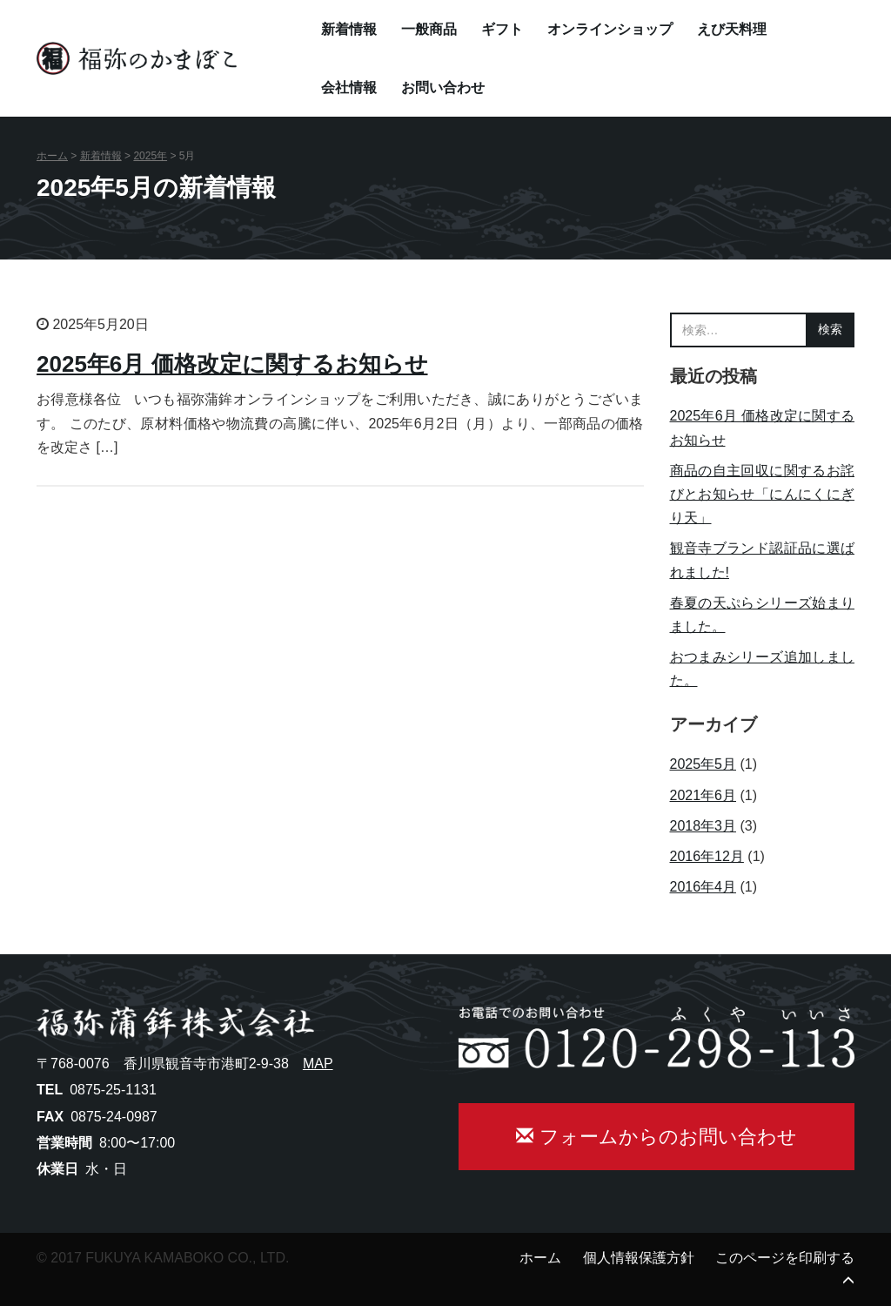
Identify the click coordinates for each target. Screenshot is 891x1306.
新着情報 (349, 29)
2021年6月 (703, 795)
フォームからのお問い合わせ (656, 1137)
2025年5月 (703, 764)
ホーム (52, 156)
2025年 (150, 156)
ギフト (502, 29)
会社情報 (349, 87)
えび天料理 (732, 29)
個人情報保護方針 (638, 1257)
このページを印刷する (784, 1257)
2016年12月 (707, 856)
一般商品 (429, 29)
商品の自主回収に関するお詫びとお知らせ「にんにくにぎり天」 (762, 494)
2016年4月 (703, 886)
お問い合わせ (443, 87)
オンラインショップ (610, 29)
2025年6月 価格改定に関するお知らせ (232, 364)
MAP (318, 1063)
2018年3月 (703, 825)
